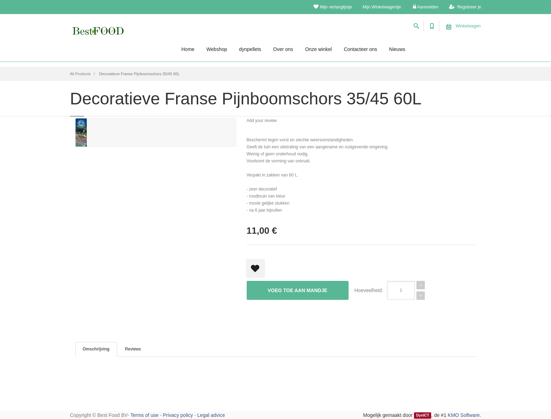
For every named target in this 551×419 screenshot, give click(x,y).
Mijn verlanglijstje (332, 6)
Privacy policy (178, 415)
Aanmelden (425, 6)
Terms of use (144, 415)
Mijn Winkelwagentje (382, 7)
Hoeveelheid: (369, 290)
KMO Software (464, 415)
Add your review (262, 120)
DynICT (422, 415)
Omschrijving (96, 349)
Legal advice (211, 415)
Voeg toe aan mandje (298, 290)
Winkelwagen (463, 26)
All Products (80, 74)
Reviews (133, 349)
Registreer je (465, 6)
